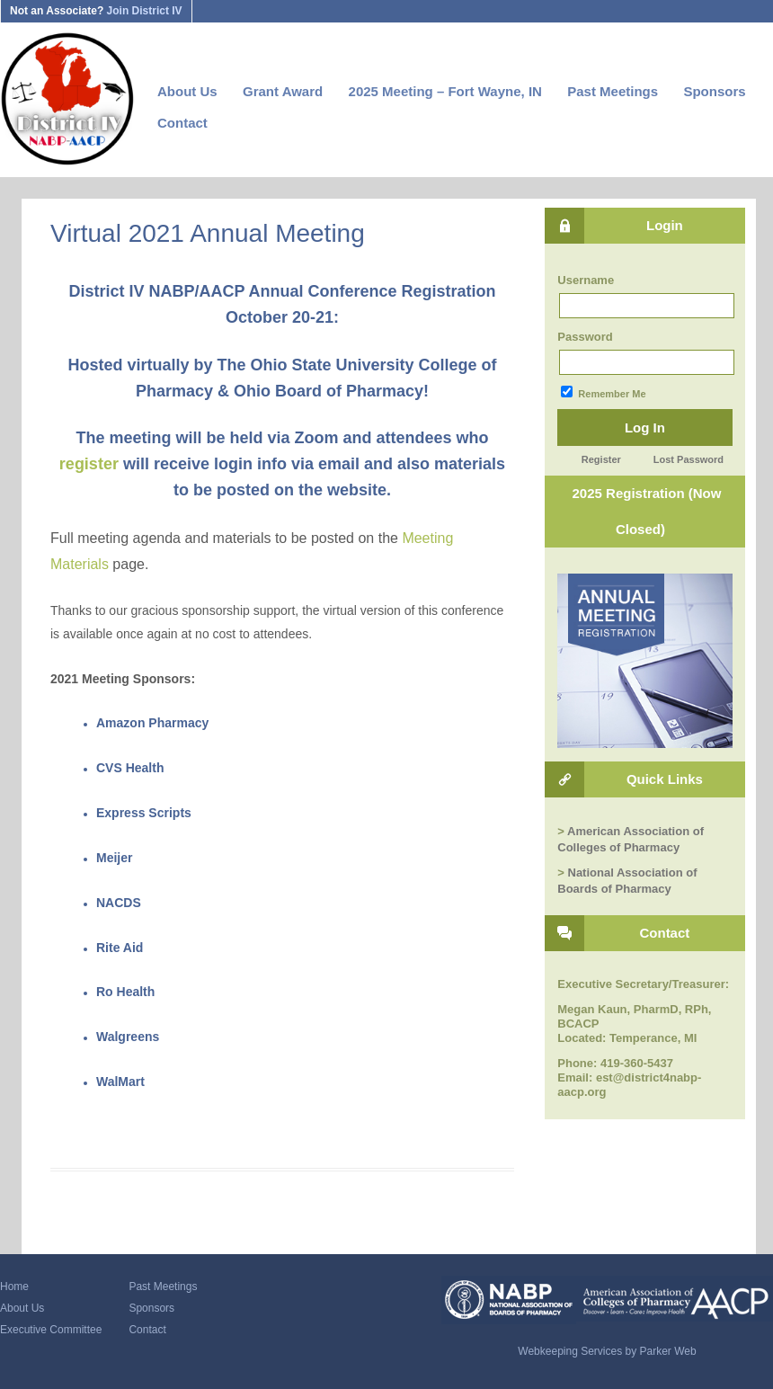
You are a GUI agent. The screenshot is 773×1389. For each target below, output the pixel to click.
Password (584, 336)
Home (14, 1286)
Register (601, 459)
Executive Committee (51, 1329)
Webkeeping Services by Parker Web (607, 1351)
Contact (182, 122)
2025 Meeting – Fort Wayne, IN (445, 91)
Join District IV (144, 10)
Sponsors (714, 91)
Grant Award (283, 91)
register (89, 464)
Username (585, 280)
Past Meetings (612, 91)
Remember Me (603, 392)
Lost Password (688, 459)
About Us (187, 91)
